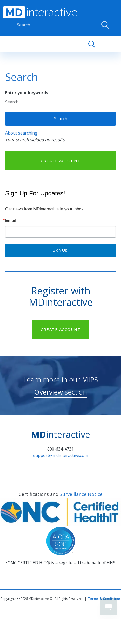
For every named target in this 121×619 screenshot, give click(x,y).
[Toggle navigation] (113, 44)
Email (10, 221)
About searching (21, 133)
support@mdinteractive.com (60, 455)
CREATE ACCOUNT (60, 160)
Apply (105, 24)
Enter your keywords (26, 92)
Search (60, 119)
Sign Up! (60, 250)
